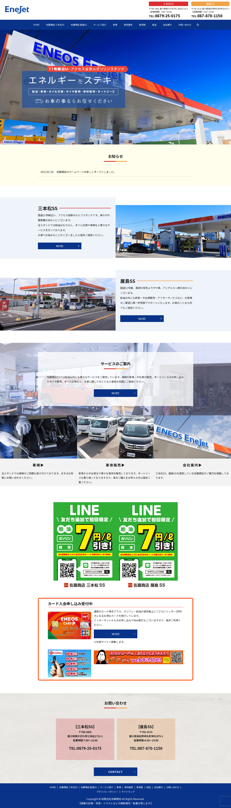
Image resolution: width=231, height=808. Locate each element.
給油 (154, 24)
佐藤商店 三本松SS (55, 24)
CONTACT (115, 772)
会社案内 (167, 24)
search (197, 25)
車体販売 (128, 24)
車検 (115, 24)
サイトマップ (128, 791)
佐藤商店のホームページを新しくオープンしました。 (86, 172)
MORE (59, 240)
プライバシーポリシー (107, 791)
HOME (36, 24)
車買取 (142, 24)
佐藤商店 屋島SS (79, 24)
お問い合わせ (184, 24)
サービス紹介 (99, 24)
